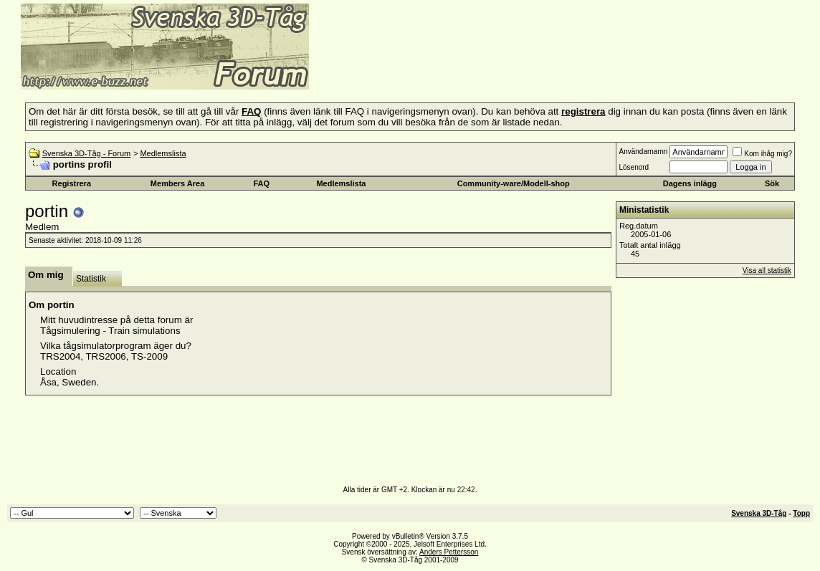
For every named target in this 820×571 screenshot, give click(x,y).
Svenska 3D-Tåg (758, 513)
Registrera (71, 183)
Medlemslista (163, 153)
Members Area (177, 183)
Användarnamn (643, 151)
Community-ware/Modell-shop (513, 183)
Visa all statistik (767, 270)
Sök (772, 183)
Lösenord (634, 167)
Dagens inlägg (690, 183)
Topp (801, 513)
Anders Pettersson (448, 552)
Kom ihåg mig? (762, 154)
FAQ (261, 183)
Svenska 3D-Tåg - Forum (86, 153)
